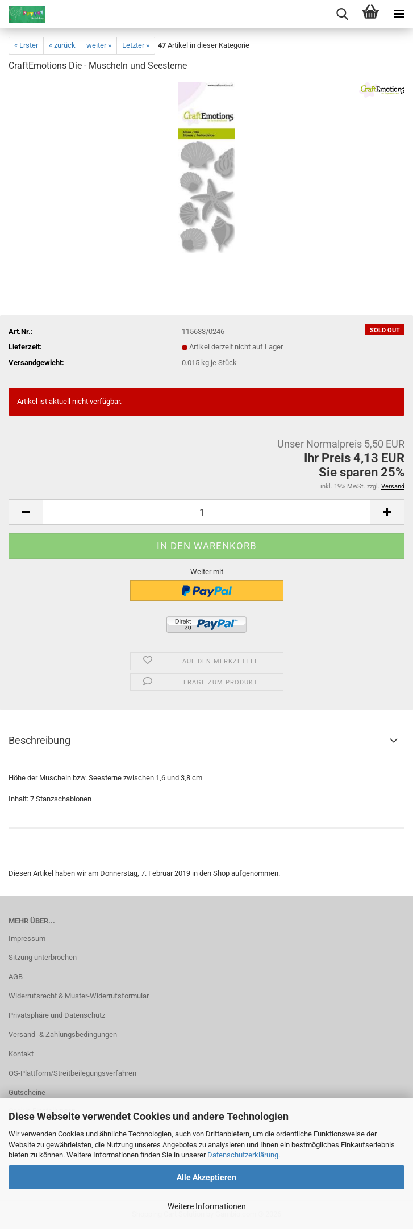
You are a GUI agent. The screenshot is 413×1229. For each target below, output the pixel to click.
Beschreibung (39, 740)
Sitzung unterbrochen (43, 957)
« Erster (26, 45)
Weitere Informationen (207, 1206)
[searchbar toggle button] (342, 14)
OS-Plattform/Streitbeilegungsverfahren (72, 1073)
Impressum (27, 938)
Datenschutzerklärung (242, 1155)
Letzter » (135, 45)
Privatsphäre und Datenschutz (57, 1015)
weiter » (98, 45)
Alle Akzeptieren (206, 1177)
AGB (16, 976)
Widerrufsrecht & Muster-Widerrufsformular (79, 996)
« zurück (62, 45)
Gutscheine (27, 1092)
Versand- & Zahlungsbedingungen (63, 1034)
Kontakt (21, 1054)
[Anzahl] (206, 512)
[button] (26, 512)
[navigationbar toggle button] (399, 14)
